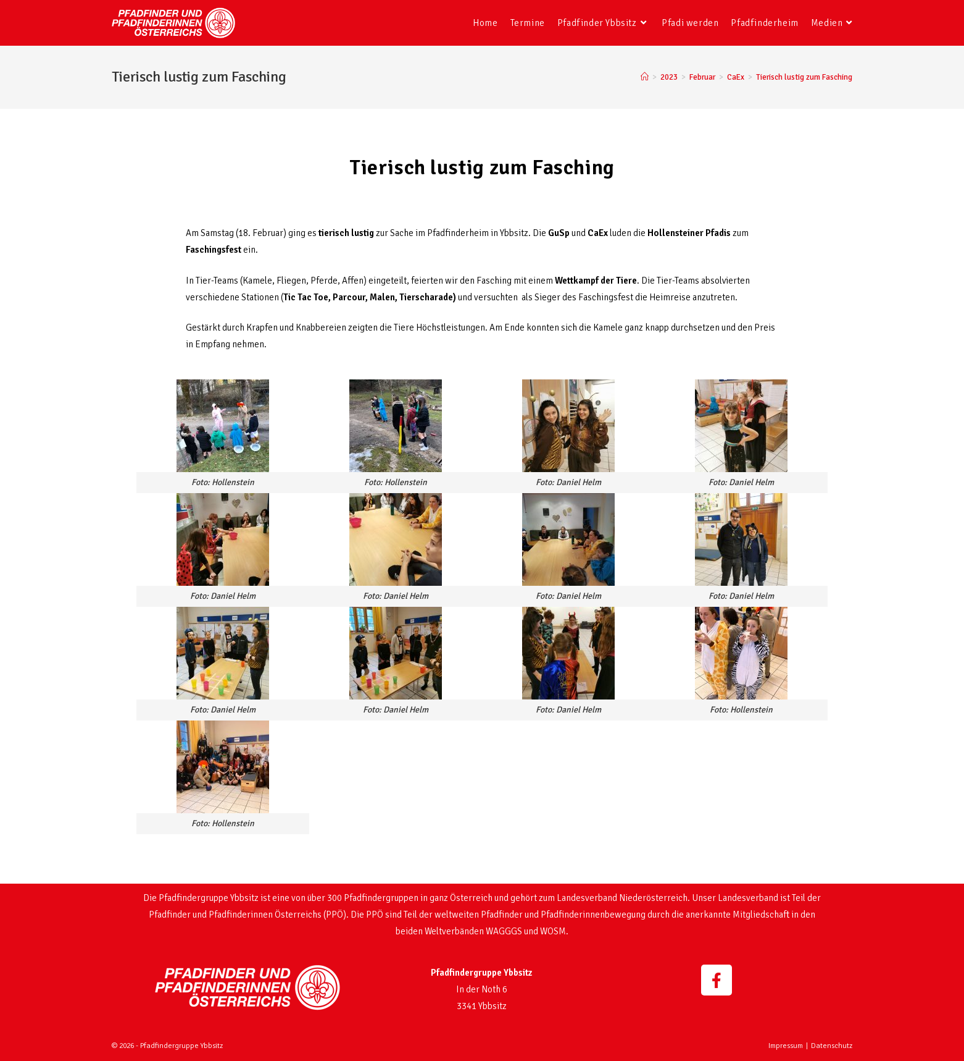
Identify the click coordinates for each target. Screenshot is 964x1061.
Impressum (785, 1045)
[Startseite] (645, 77)
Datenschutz (831, 1045)
